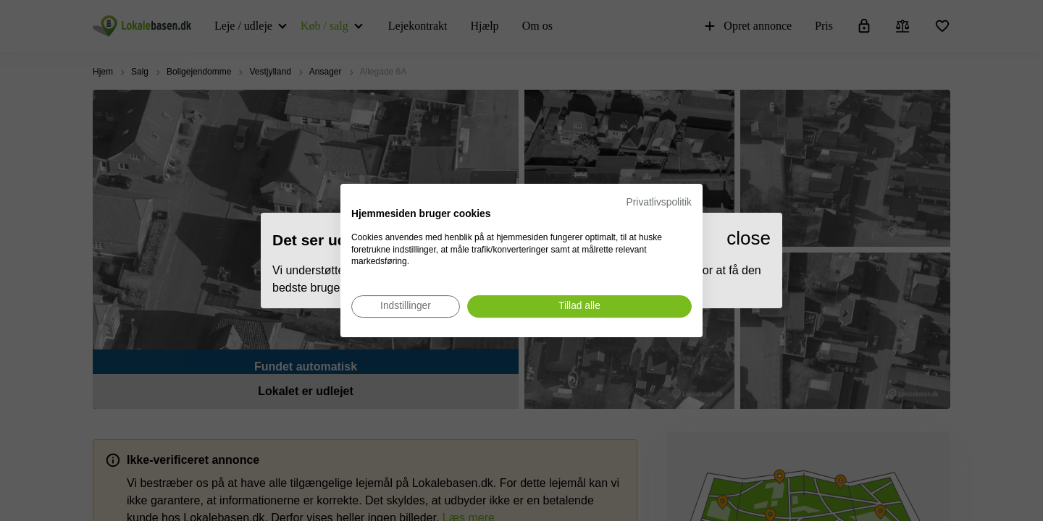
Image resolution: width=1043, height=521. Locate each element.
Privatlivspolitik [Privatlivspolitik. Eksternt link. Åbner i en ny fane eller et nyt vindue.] (659, 202)
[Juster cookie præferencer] (405, 306)
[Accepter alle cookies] (579, 306)
